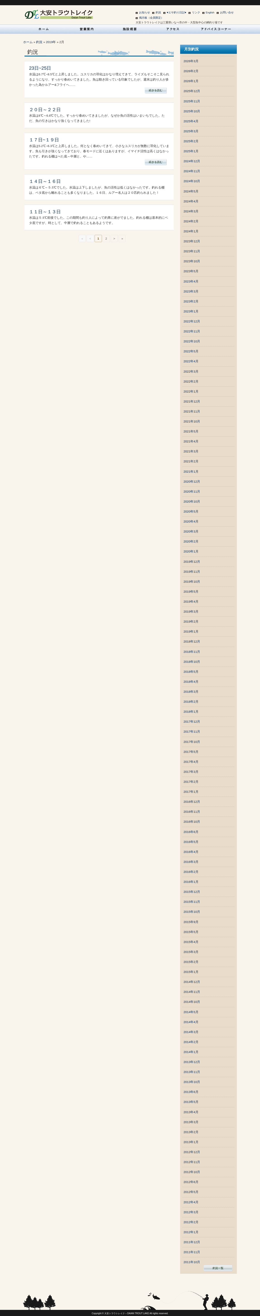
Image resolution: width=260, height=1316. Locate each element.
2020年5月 (191, 511)
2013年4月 (191, 1112)
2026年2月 (191, 71)
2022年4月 (191, 361)
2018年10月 (192, 661)
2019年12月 (192, 561)
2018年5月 (191, 671)
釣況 (158, 12)
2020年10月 (192, 501)
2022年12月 (192, 321)
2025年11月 (192, 101)
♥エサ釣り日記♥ (176, 12)
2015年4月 (191, 942)
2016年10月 (192, 821)
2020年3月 (191, 531)
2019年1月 (191, 631)
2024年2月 (191, 221)
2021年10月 (192, 421)
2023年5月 (191, 271)
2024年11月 (192, 171)
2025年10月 (192, 111)
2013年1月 (191, 1142)
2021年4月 (191, 441)
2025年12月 (192, 91)
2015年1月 (191, 972)
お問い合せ (227, 12)
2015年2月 (191, 962)
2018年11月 (192, 651)
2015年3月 (191, 952)
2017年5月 (191, 752)
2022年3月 (191, 371)
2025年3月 (191, 131)
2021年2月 (191, 461)
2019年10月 (192, 581)
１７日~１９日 (44, 139)
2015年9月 (191, 922)
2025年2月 (191, 141)
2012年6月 (191, 1182)
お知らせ (144, 12)
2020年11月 (192, 491)
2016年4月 (191, 852)
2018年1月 (191, 711)
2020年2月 (191, 541)
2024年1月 (191, 231)
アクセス (173, 29)
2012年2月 (191, 1222)
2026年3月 (191, 61)
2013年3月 (191, 1122)
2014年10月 (192, 1002)
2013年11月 (192, 1072)
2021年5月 (191, 431)
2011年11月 (192, 1252)
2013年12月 (192, 1062)
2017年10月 (192, 742)
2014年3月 (191, 1032)
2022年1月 (191, 391)
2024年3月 (191, 211)
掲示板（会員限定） (151, 17)
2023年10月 (192, 261)
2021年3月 (191, 451)
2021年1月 (191, 471)
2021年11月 (192, 411)
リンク (196, 12)
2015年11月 (192, 902)
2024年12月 (192, 161)
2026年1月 (191, 81)
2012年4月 (191, 1202)
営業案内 (86, 29)
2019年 (51, 42)
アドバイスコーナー (216, 29)
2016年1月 (191, 882)
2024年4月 (191, 201)
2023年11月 (192, 251)
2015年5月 (191, 932)
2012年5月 (191, 1192)
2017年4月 (191, 762)
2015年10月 (192, 911)
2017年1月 (191, 791)
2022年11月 (192, 331)
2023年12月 (192, 241)
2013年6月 (191, 1092)
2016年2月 (191, 872)
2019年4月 (191, 601)
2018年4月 (191, 681)
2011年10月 (192, 1262)
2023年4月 (191, 281)
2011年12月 (192, 1242)
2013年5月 (191, 1102)
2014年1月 (191, 1052)
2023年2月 (191, 301)
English (210, 12)
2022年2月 (191, 381)
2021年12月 (192, 401)
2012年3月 (191, 1212)
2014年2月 (191, 1042)
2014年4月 (191, 1022)
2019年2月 (191, 621)
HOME (43, 29)
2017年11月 (192, 731)
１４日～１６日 (45, 181)
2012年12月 (192, 1152)
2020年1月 (191, 551)
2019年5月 (191, 591)
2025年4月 (191, 121)
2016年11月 (192, 811)
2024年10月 (192, 181)
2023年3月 (191, 291)
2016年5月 (191, 842)
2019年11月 (192, 571)
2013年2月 (191, 1132)
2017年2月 (191, 781)
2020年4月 (191, 521)
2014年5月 (191, 1012)
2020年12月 (192, 481)
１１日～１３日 (45, 211)
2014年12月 (192, 982)
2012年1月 (191, 1232)
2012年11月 (192, 1162)
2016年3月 (191, 862)
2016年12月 (192, 801)
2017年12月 (192, 721)
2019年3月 (191, 611)
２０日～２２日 (45, 109)
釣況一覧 (218, 1268)
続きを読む (155, 90)
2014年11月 (192, 992)
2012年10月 (192, 1172)
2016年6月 (191, 832)
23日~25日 (40, 68)
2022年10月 (192, 341)
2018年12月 (192, 641)
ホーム (28, 42)
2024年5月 (191, 191)
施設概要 (130, 29)
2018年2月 (191, 701)
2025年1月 (191, 151)
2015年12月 (192, 892)
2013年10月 (192, 1082)
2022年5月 (191, 351)
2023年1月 (191, 311)
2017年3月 (191, 771)
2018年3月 (191, 691)
